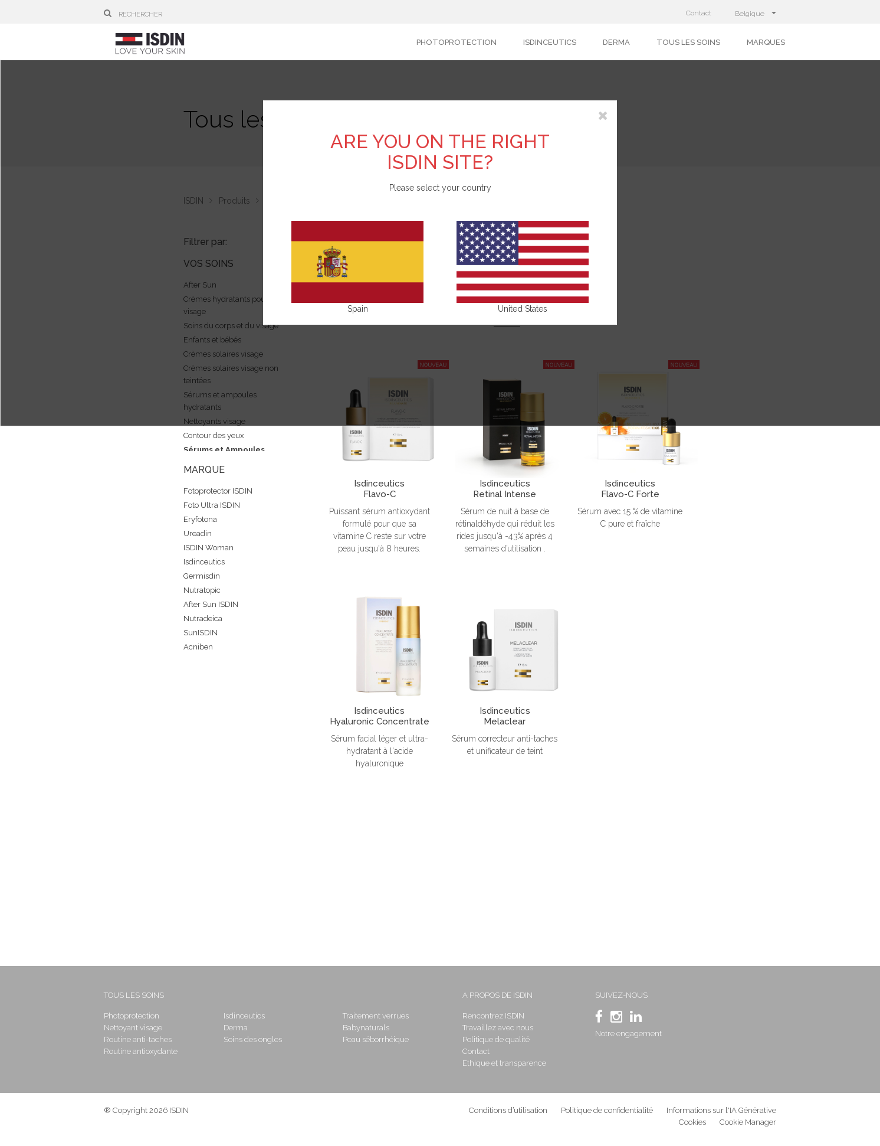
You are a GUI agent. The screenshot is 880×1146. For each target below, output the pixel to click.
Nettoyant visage (133, 1027)
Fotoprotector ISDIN (217, 491)
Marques (766, 42)
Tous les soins (688, 42)
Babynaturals (366, 1027)
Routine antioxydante (141, 1051)
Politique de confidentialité (608, 1110)
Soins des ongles (253, 1039)
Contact (698, 13)
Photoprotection (456, 42)
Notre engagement (628, 1033)
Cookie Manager (748, 1122)
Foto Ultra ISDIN (211, 505)
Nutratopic (202, 590)
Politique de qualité (496, 1039)
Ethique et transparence (504, 1063)
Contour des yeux (213, 435)
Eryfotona (200, 519)
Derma (616, 42)
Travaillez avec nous (497, 1027)
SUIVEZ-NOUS (621, 995)
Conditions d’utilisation (508, 1110)
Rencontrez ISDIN (493, 1015)
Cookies (692, 1122)
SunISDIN (200, 632)
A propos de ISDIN (497, 995)
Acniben (198, 646)
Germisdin (201, 576)
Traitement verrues (376, 1015)
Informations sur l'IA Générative (721, 1110)
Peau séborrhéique (376, 1039)
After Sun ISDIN (210, 604)
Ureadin (197, 533)
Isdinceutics (549, 42)
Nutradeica (202, 618)
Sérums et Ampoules (224, 449)
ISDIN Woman (208, 547)
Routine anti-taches (138, 1039)
